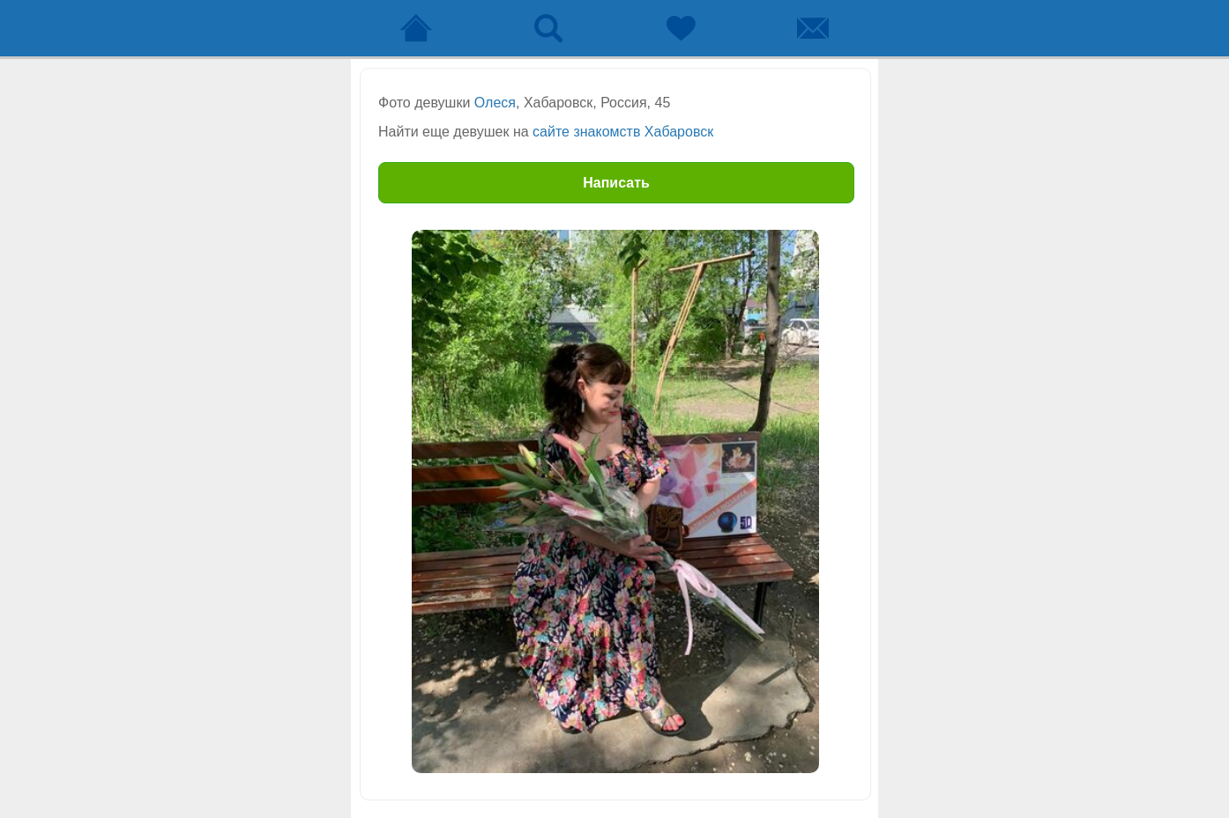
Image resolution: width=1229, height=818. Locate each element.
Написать (616, 182)
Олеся (495, 102)
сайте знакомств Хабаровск (623, 131)
